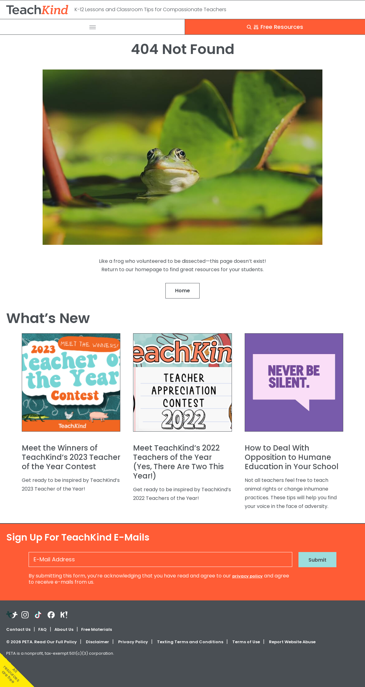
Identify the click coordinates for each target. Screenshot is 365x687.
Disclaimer (97, 642)
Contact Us (18, 629)
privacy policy (247, 576)
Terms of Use (246, 642)
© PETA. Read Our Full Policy (41, 642)
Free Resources (275, 27)
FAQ (42, 629)
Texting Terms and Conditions (190, 642)
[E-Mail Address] (160, 559)
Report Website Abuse (292, 642)
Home (182, 290)
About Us (63, 629)
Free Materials (96, 629)
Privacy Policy (133, 642)
